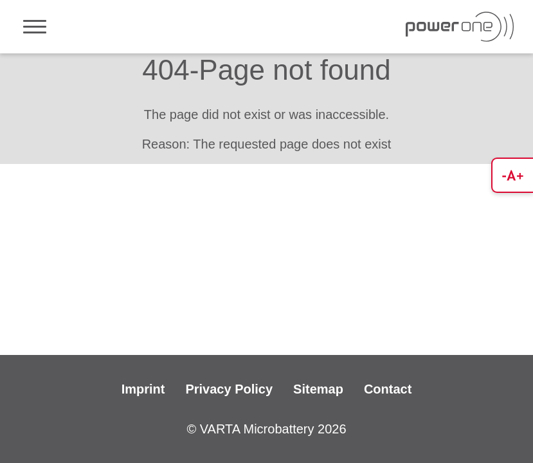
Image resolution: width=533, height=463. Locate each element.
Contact (387, 389)
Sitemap (318, 389)
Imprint (143, 389)
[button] (512, 175)
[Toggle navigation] (34, 26)
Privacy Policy (229, 389)
